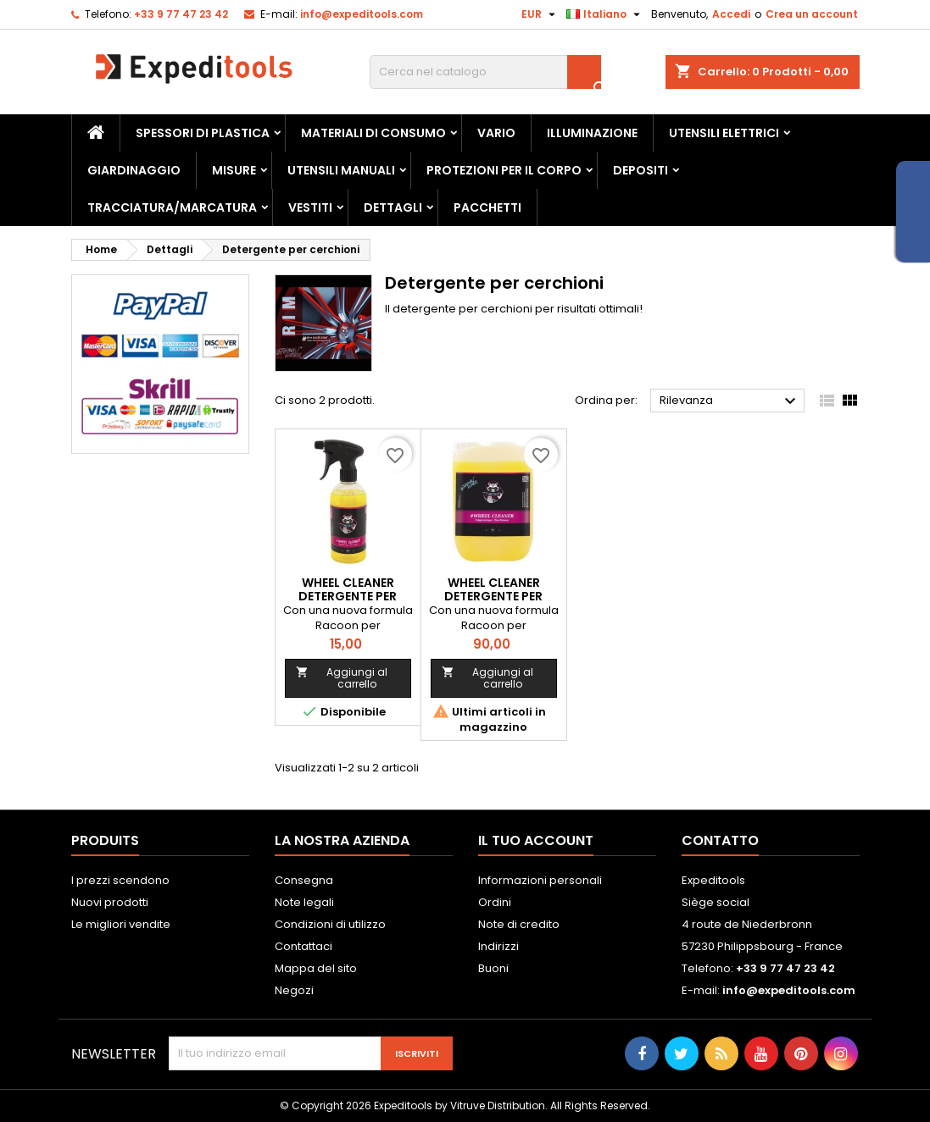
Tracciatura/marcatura (172, 207)
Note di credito (519, 924)
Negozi (294, 990)
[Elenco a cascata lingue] (605, 14)
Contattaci (303, 946)
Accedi (731, 14)
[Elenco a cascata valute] (540, 14)
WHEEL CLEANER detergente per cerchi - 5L (493, 596)
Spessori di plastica (203, 132)
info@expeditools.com (361, 14)
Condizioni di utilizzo (330, 924)
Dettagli (393, 207)
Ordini (494, 902)
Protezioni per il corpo (504, 170)
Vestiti (310, 207)
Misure (234, 170)
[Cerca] (485, 72)
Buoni (493, 968)
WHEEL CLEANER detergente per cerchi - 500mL (347, 596)
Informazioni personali (540, 880)
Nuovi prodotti (109, 902)
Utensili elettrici (724, 132)
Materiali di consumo (373, 132)
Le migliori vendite (120, 924)
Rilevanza (730, 401)
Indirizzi (498, 946)
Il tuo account (535, 840)
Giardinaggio (134, 170)
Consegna (304, 880)
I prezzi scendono (120, 880)
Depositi (640, 170)
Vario (496, 132)
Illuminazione (592, 132)
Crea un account (812, 14)
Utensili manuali (341, 170)
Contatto (720, 840)
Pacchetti (487, 207)
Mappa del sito (316, 968)
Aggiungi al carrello (342, 678)
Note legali (304, 902)
